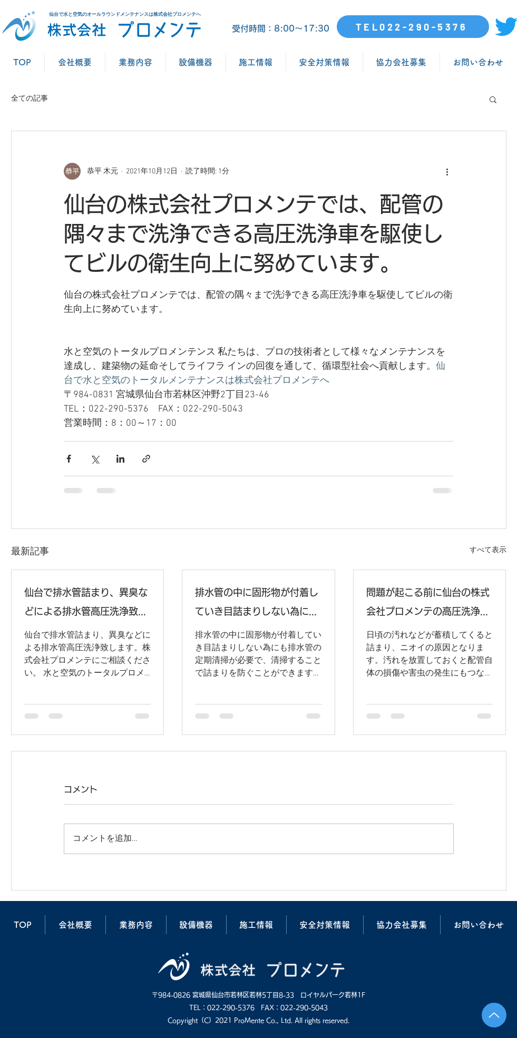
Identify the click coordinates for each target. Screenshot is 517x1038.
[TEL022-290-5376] (413, 26)
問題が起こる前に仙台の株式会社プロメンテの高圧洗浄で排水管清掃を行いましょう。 (428, 604)
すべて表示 (488, 550)
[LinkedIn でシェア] (120, 459)
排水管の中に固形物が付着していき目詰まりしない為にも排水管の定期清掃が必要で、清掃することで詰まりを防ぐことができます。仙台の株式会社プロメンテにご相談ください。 (256, 604)
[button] (493, 99)
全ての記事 (29, 98)
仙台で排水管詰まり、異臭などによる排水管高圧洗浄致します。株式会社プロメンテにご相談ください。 (86, 604)
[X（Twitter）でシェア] (95, 459)
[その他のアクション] (447, 171)
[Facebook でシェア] (69, 459)
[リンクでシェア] (146, 459)
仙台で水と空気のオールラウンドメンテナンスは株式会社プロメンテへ (125, 14)
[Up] (494, 1015)
